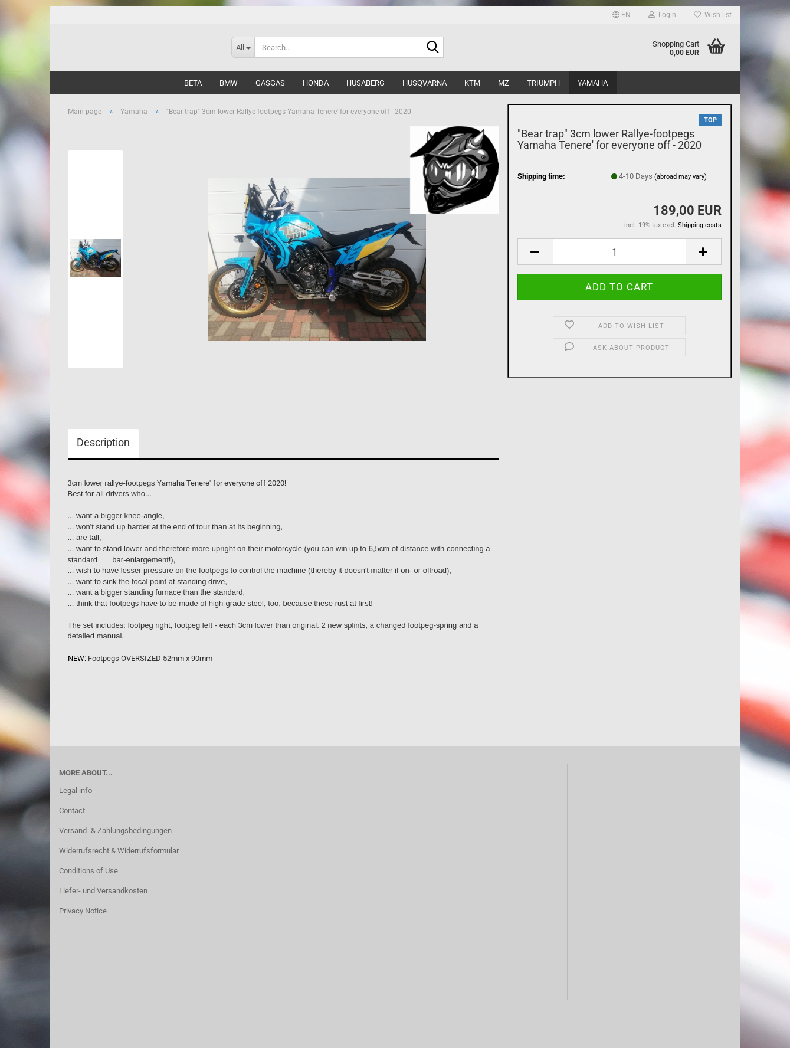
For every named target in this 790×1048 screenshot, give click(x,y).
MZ (503, 82)
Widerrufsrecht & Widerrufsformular (119, 850)
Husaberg (365, 82)
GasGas (270, 82)
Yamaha (593, 82)
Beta (193, 82)
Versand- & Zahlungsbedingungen (115, 830)
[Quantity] (619, 251)
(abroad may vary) (680, 177)
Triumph (543, 82)
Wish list (713, 15)
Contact (72, 810)
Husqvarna (424, 82)
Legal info (75, 790)
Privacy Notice (83, 910)
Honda (316, 82)
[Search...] (242, 47)
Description (103, 442)
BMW (228, 82)
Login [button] (662, 15)
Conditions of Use (88, 870)
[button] (622, 15)
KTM (472, 82)
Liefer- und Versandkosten (103, 890)
